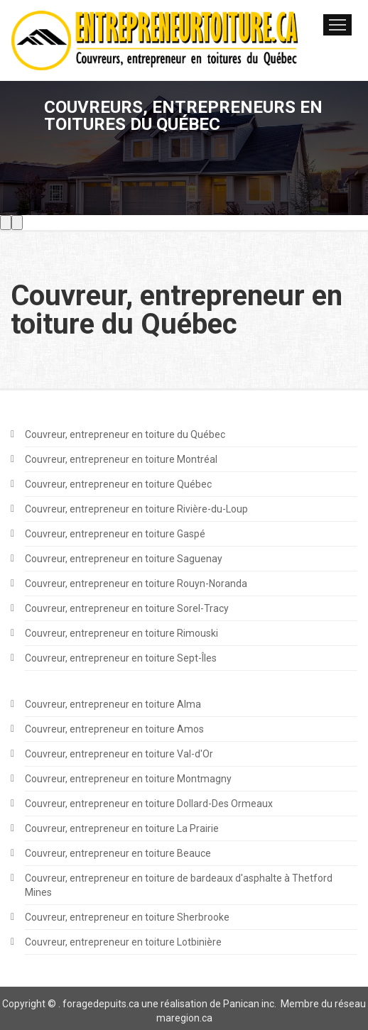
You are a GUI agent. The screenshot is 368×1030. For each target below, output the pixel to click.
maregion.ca (184, 1018)
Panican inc (248, 1003)
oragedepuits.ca (103, 1003)
